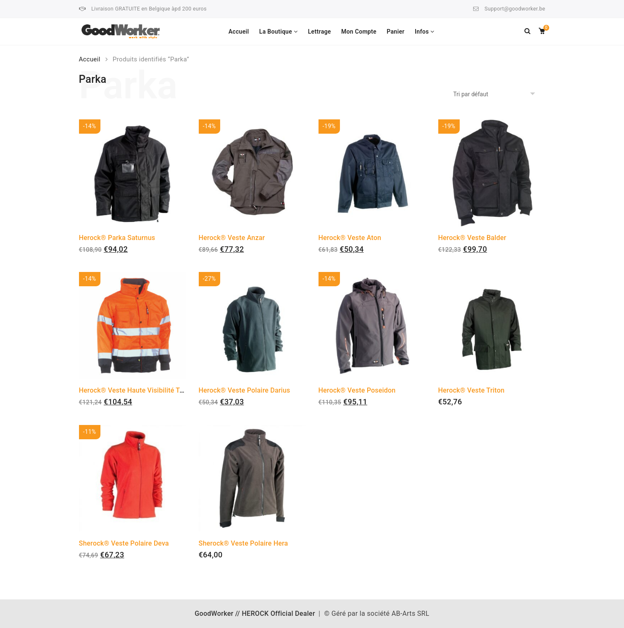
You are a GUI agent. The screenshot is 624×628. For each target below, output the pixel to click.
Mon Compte (359, 31)
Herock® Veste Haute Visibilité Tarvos (138, 390)
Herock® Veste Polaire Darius (244, 390)
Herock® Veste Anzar (232, 238)
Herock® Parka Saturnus (117, 238)
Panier (395, 31)
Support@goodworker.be (514, 8)
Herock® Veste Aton (350, 238)
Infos (422, 31)
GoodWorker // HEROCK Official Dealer (255, 613)
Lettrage (319, 31)
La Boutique (275, 31)
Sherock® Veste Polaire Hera (243, 543)
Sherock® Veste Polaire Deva (124, 543)
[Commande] (495, 94)
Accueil (239, 31)
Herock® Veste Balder (472, 238)
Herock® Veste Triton (471, 390)
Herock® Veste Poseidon (357, 390)
